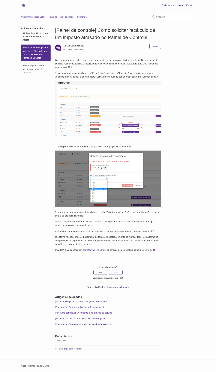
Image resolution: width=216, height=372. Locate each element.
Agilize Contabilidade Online (33, 17)
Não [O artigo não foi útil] (115, 272)
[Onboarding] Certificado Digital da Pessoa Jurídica (80, 307)
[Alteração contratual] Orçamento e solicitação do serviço (83, 312)
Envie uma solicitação (118, 287)
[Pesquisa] (172, 17)
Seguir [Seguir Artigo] (155, 46)
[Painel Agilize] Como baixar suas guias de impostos (33, 69)
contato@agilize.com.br (94, 250)
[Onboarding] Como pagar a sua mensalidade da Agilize (35, 36)
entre (66, 349)
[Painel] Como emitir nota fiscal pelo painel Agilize (80, 318)
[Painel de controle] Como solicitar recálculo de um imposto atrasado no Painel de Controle (35, 52)
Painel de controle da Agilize (61, 17)
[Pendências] (82, 17)
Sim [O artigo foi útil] (100, 272)
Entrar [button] (189, 5)
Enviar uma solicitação (172, 5)
